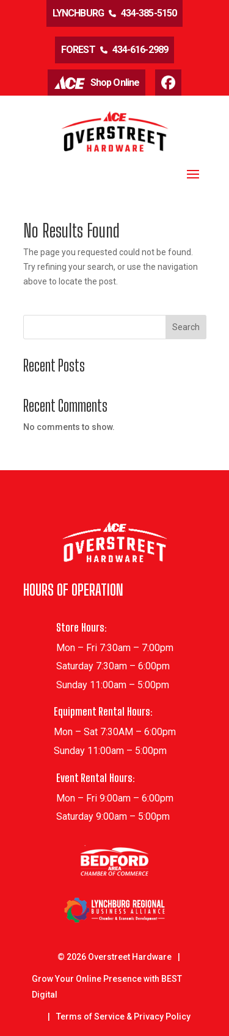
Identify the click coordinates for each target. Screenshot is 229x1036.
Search (186, 327)
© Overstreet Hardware (114, 957)
